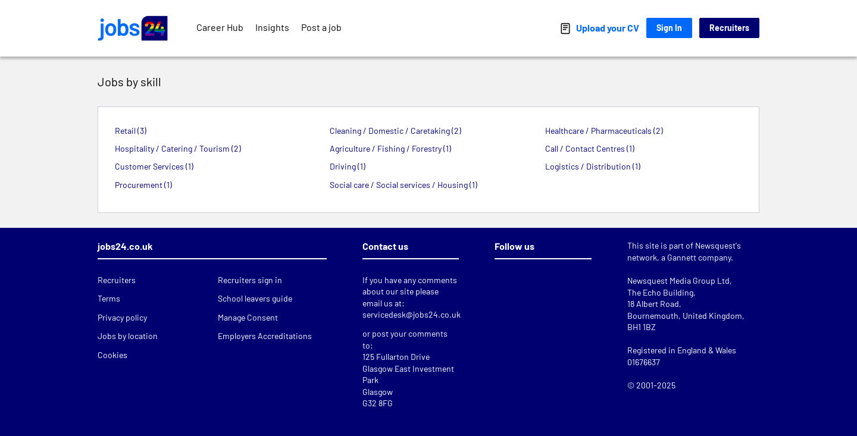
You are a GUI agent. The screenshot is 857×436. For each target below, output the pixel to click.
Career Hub (219, 27)
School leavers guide (255, 298)
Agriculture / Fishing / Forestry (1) (390, 148)
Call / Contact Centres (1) (589, 148)
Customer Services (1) (154, 166)
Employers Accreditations (265, 336)
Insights (272, 27)
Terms (109, 298)
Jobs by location (128, 336)
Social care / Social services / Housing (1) (403, 185)
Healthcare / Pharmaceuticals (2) (604, 131)
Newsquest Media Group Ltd (678, 280)
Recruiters (729, 28)
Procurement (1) (143, 185)
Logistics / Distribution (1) (592, 166)
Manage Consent (248, 317)
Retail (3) (130, 131)
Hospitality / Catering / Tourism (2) (178, 148)
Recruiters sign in (250, 280)
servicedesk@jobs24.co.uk (411, 314)
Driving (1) (347, 166)
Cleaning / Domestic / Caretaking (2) (395, 131)
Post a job (321, 27)
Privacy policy (122, 317)
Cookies (112, 355)
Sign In (669, 28)
